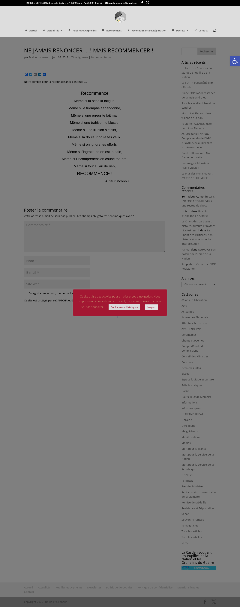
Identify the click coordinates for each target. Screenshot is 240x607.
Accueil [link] (31, 31)
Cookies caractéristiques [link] (124, 307)
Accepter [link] (151, 307)
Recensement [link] (111, 31)
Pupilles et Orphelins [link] (82, 31)
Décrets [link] (178, 31)
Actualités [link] (50, 31)
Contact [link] (201, 31)
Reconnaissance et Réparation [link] (146, 31)
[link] (235, 61)
